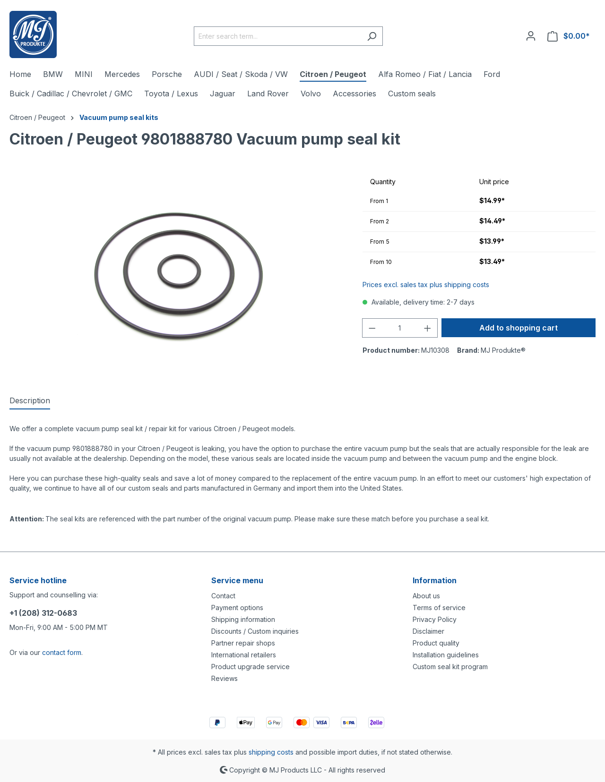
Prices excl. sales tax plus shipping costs (426, 284)
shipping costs (271, 752)
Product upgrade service (250, 667)
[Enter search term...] (277, 36)
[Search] (372, 36)
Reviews (224, 678)
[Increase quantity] (428, 328)
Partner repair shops (243, 643)
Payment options (237, 608)
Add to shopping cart (518, 327)
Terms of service (439, 608)
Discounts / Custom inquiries (255, 631)
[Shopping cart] (569, 36)
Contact (223, 596)
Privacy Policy (435, 619)
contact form (61, 652)
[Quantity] (399, 328)
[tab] (29, 400)
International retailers (243, 655)
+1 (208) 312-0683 (43, 613)
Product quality (436, 643)
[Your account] (531, 36)
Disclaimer (428, 631)
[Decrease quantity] (372, 328)
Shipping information (243, 619)
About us (426, 596)
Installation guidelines (446, 655)
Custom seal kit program (450, 667)
